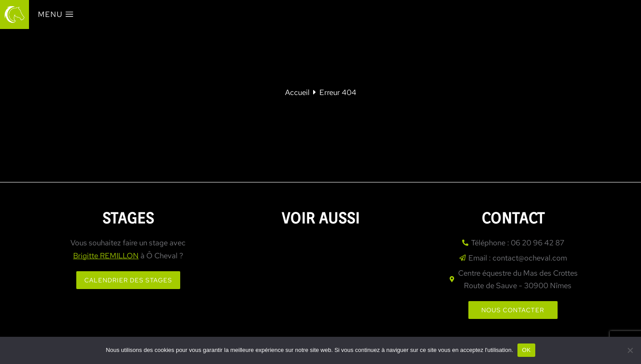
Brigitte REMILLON (106, 256)
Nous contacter (512, 310)
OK (526, 350)
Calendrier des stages (128, 280)
